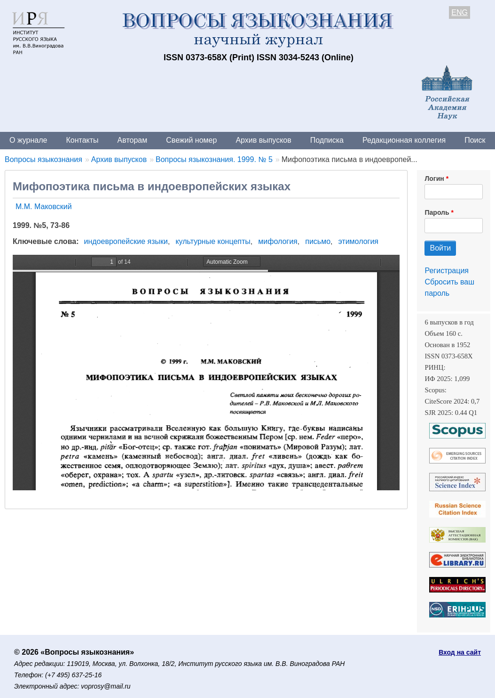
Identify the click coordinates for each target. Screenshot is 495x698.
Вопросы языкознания (43, 159)
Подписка (327, 140)
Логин (434, 178)
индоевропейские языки (126, 241)
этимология (358, 241)
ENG (459, 12)
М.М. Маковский (44, 207)
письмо (317, 241)
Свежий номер (191, 140)
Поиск (474, 140)
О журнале (28, 140)
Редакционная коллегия (404, 140)
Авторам (133, 140)
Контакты (82, 140)
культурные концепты (212, 241)
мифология (278, 241)
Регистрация (446, 271)
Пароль (436, 212)
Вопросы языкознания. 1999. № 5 (214, 159)
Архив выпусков (263, 140)
